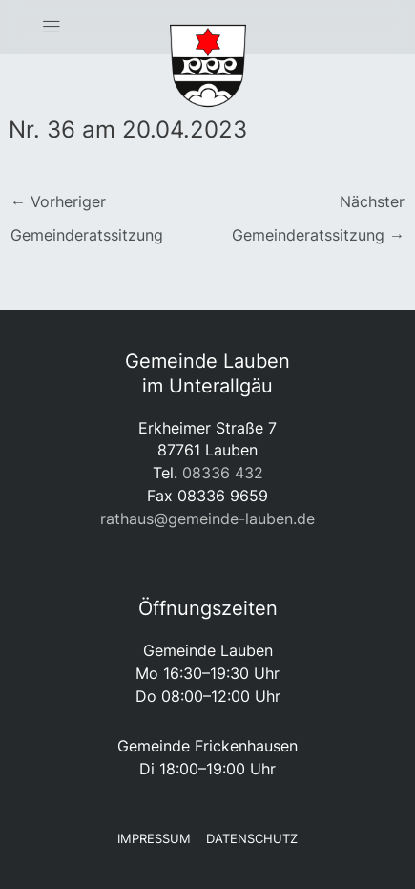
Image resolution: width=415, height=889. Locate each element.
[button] (52, 27)
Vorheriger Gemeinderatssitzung (86, 207)
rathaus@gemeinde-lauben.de (207, 518)
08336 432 (222, 472)
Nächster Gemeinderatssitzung (318, 207)
